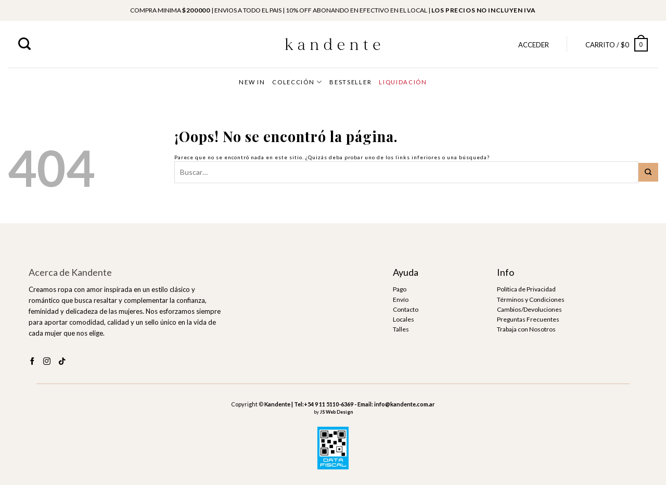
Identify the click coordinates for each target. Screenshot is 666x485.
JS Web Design (336, 412)
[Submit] (648, 172)
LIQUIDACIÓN (403, 82)
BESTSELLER (350, 82)
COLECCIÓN (297, 82)
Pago (399, 289)
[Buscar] (24, 44)
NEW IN (252, 82)
